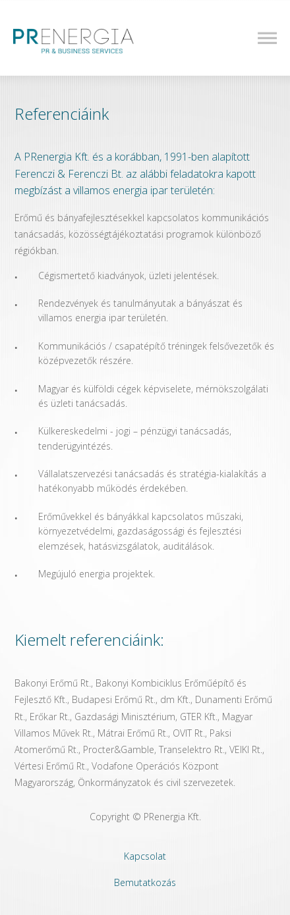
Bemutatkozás (145, 882)
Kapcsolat (145, 856)
